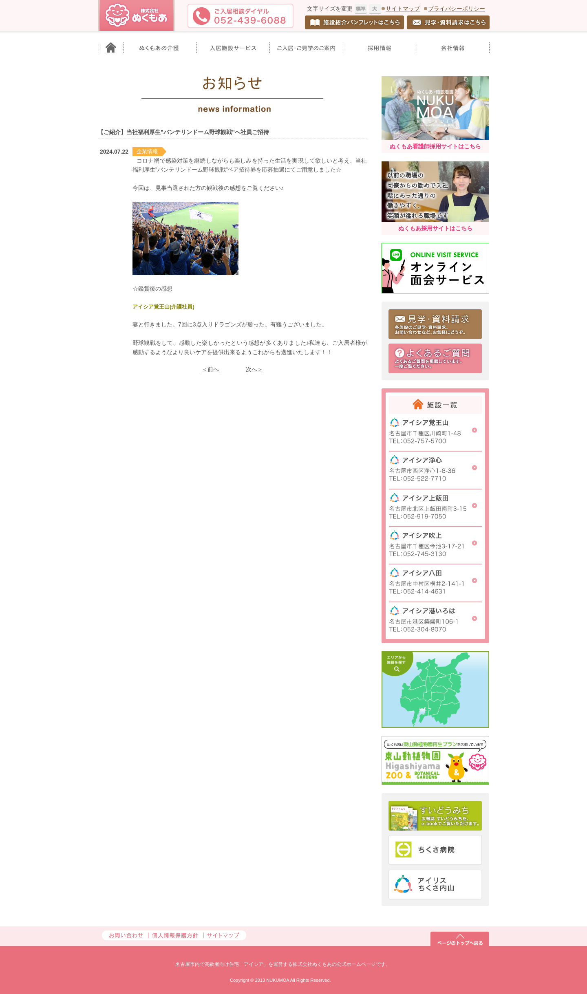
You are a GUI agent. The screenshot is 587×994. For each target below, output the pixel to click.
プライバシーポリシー (456, 8)
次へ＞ (254, 369)
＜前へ (210, 369)
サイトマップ (403, 8)
